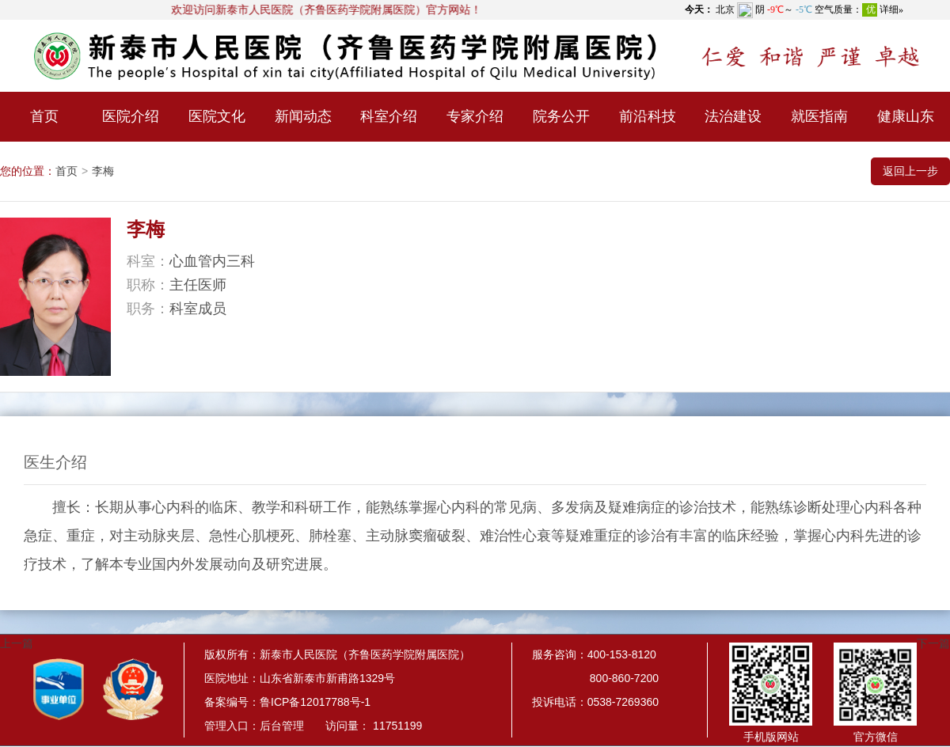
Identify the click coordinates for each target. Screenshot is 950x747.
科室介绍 (388, 116)
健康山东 (905, 116)
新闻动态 (303, 116)
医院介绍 (130, 116)
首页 (44, 116)
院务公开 (561, 116)
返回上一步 (910, 171)
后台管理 (282, 725)
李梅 (103, 171)
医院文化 (216, 116)
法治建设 (733, 116)
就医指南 (819, 116)
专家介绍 (475, 116)
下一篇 (933, 643)
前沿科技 (647, 116)
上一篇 (16, 643)
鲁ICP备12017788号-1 (315, 702)
